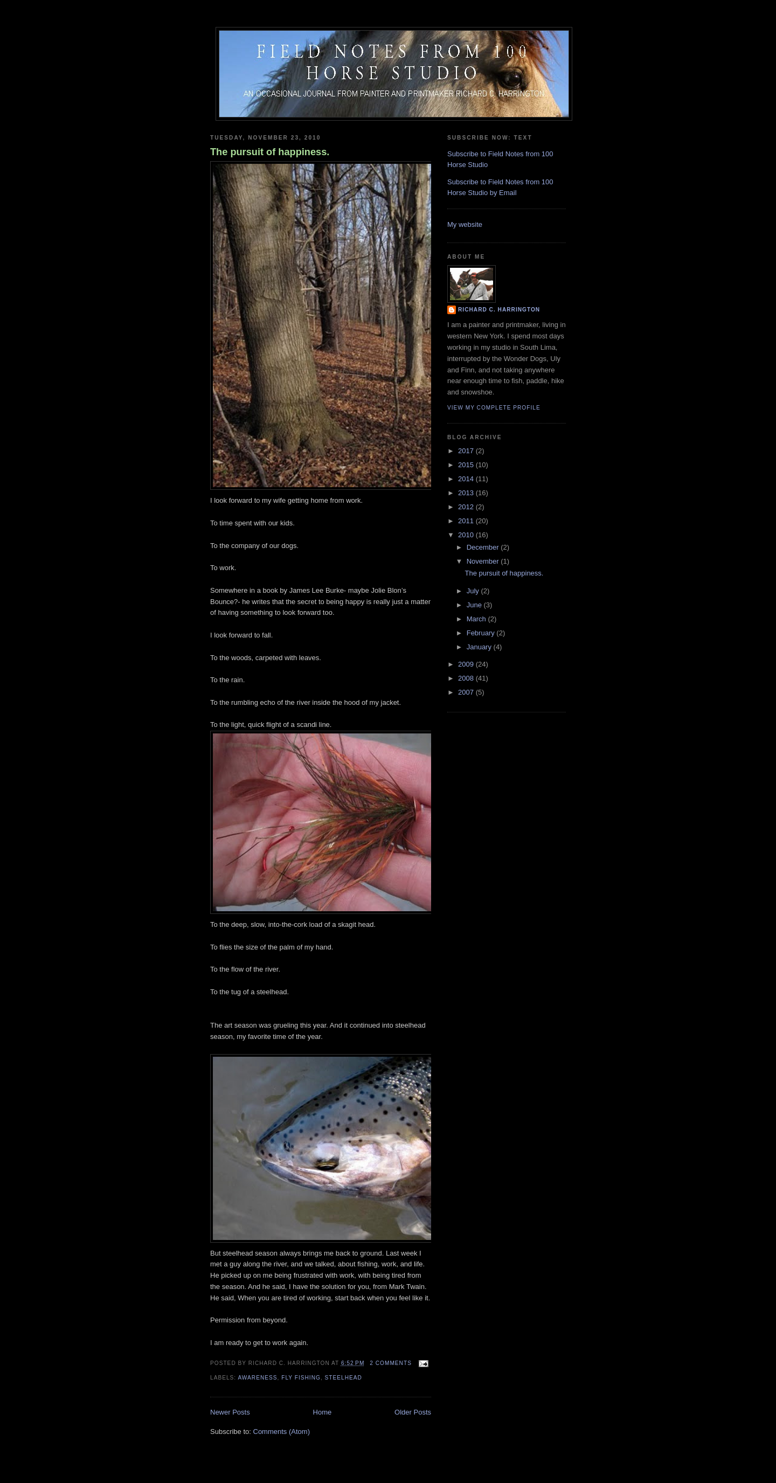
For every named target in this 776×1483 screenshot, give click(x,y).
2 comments (391, 1363)
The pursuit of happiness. (269, 152)
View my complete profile (494, 408)
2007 (467, 692)
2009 (467, 664)
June (475, 605)
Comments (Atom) (281, 1431)
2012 (467, 507)
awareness (257, 1378)
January (480, 647)
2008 (467, 678)
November (484, 561)
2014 (467, 479)
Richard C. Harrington (499, 310)
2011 (467, 521)
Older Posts (412, 1412)
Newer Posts (230, 1412)
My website (464, 224)
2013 (467, 493)
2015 (467, 465)
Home (322, 1412)
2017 (467, 451)
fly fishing (301, 1378)
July (474, 591)
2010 (467, 535)
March (477, 619)
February (482, 633)
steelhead (343, 1378)
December (484, 547)
